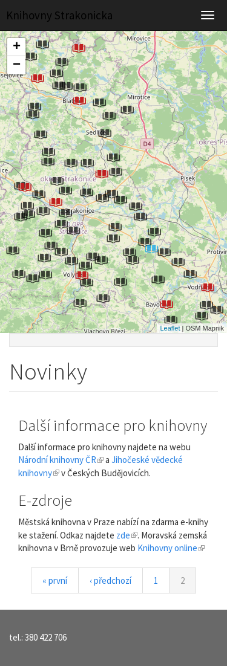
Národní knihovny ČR (61, 459)
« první (54, 580)
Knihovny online (171, 548)
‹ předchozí (110, 580)
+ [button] (17, 47)
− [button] (17, 65)
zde (126, 535)
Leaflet (170, 328)
